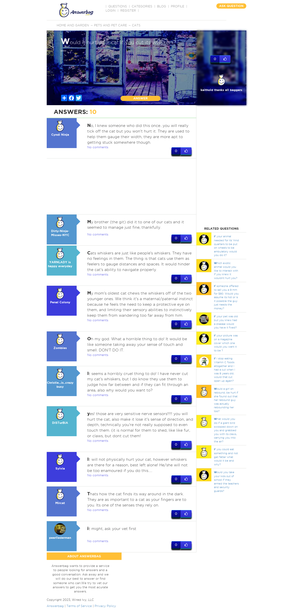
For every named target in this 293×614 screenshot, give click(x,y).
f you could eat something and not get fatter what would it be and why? (226, 457)
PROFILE (177, 6)
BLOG (161, 6)
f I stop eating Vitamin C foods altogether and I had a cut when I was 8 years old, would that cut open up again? (224, 369)
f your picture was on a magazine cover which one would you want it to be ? (226, 343)
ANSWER (140, 98)
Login (111, 10)
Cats (136, 25)
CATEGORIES (142, 6)
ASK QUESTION (231, 6)
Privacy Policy (105, 611)
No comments (97, 147)
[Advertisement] (121, 186)
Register (128, 10)
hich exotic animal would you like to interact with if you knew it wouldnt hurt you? (226, 270)
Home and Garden (73, 25)
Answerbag (55, 611)
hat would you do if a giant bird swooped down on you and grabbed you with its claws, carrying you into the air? (226, 430)
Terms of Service (79, 611)
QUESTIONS (117, 6)
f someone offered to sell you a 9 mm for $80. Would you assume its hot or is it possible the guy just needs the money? (226, 297)
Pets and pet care (110, 25)
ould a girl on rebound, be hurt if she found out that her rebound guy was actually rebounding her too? (226, 399)
